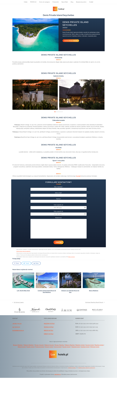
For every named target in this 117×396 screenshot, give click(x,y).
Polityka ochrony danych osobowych (23, 251)
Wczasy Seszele (39, 345)
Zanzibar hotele (85, 347)
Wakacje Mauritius (70, 345)
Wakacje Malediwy (29, 345)
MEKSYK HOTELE (48, 330)
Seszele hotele (90, 345)
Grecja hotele (58, 347)
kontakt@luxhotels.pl (18, 330)
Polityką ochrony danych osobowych (86, 367)
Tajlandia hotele (75, 347)
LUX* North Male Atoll (23, 290)
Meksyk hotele (22, 347)
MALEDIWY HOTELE (49, 323)
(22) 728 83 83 (16, 327)
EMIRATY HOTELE (48, 334)
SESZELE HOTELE (48, 327)
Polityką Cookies (72, 367)
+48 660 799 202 (16, 323)
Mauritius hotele (99, 345)
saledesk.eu (57, 374)
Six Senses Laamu (18, 302)
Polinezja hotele (39, 347)
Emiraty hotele (49, 347)
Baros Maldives (93, 290)
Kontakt (78, 176)
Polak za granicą (71, 256)
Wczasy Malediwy (18, 345)
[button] (56, 111)
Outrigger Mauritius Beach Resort (95, 302)
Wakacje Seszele (49, 345)
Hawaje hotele (66, 347)
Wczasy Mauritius (59, 345)
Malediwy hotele (80, 345)
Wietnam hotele (94, 347)
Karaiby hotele (31, 347)
